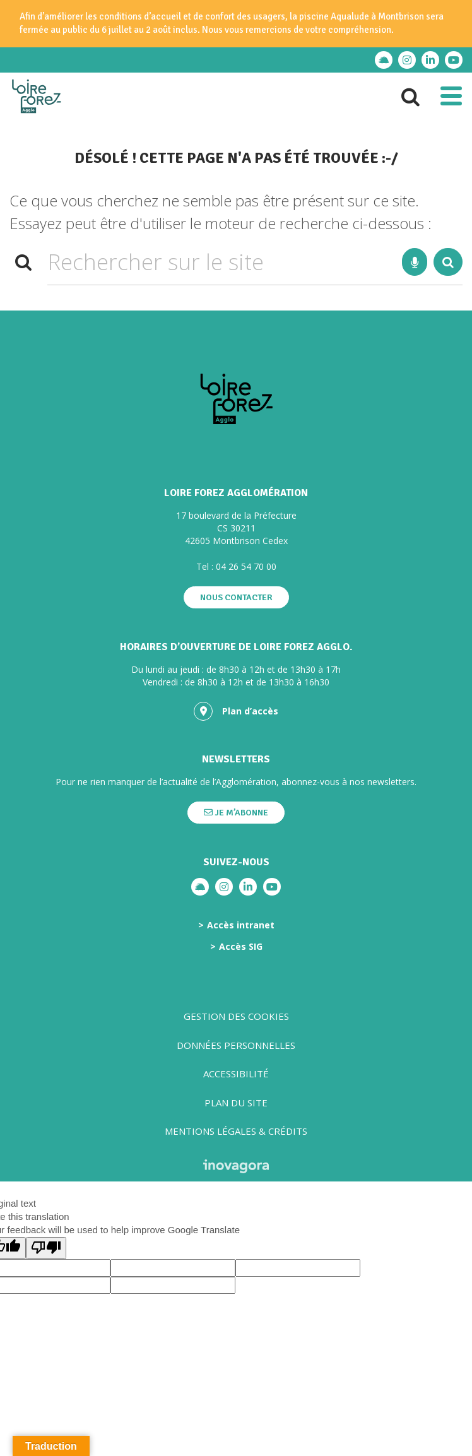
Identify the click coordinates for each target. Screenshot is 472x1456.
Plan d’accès (236, 711)
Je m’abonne (236, 812)
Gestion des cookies (236, 1016)
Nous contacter (236, 597)
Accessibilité (236, 1073)
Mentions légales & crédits (236, 1131)
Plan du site (236, 1102)
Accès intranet (240, 925)
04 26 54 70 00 (246, 566)
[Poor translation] (46, 1248)
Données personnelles (236, 1045)
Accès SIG (241, 946)
